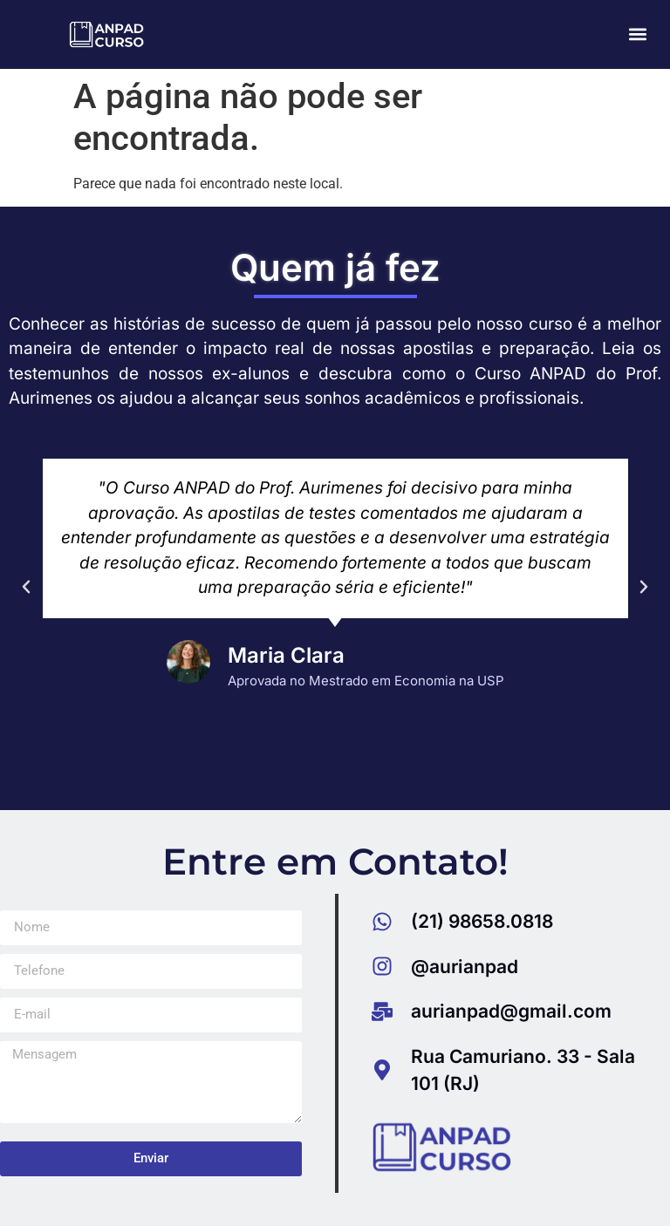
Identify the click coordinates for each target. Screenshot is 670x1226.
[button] (638, 34)
